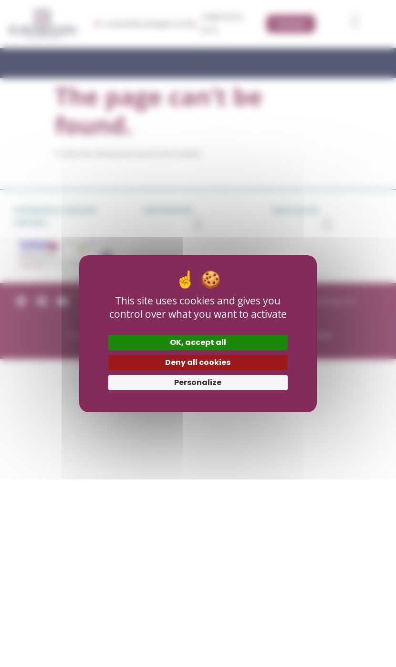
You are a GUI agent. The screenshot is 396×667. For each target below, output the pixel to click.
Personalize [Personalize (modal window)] (197, 382)
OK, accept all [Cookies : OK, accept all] (198, 342)
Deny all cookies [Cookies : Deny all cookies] (197, 362)
